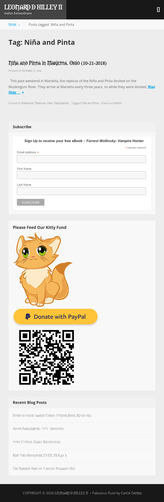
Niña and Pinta (90, 103)
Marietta (40, 103)
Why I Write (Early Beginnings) (36, 441)
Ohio (50, 103)
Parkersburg (61, 103)
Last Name (24, 184)
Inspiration (27, 103)
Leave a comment (111, 103)
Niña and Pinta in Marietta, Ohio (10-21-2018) (58, 62)
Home (14, 24)
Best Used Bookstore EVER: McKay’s (39, 455)
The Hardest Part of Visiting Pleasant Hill (44, 468)
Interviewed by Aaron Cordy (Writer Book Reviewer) (52, 415)
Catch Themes (131, 492)
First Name (24, 168)
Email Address (28, 152)
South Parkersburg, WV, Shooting (38, 428)
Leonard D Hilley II (33, 7)
